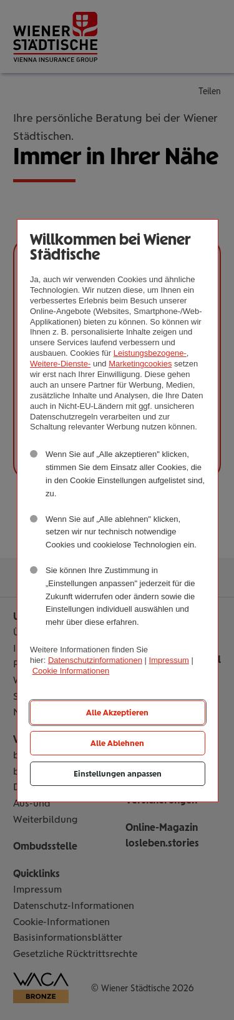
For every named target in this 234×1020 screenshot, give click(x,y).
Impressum (169, 660)
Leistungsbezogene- (150, 353)
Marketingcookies (140, 363)
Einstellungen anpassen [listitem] (118, 773)
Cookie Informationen (71, 670)
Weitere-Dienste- (60, 363)
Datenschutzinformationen (95, 660)
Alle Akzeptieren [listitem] (117, 712)
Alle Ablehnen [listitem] (117, 743)
